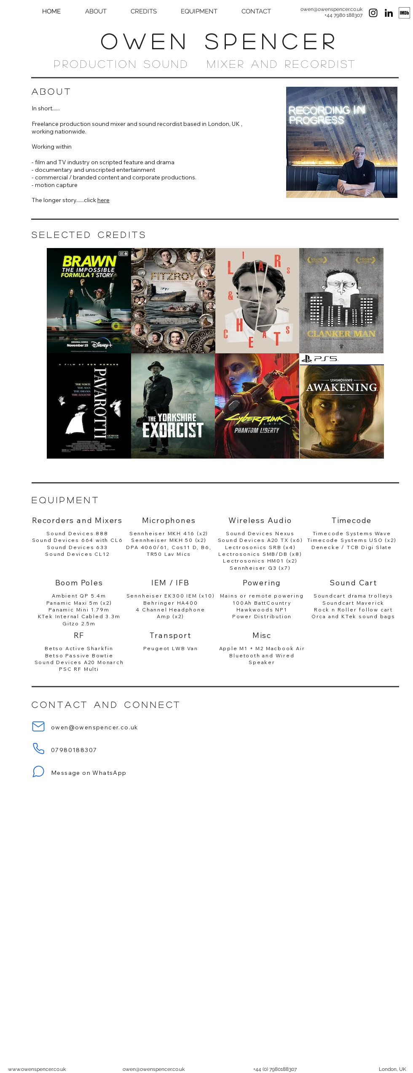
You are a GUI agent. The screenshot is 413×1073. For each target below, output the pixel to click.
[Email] (38, 726)
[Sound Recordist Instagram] (373, 13)
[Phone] (38, 748)
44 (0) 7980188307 (276, 1069)
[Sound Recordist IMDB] (404, 13)
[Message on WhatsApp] (38, 771)
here (103, 200)
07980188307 (74, 750)
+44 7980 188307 (343, 15)
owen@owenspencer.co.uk (331, 9)
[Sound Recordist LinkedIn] (388, 13)
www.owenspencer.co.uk (37, 1069)
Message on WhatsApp (89, 773)
